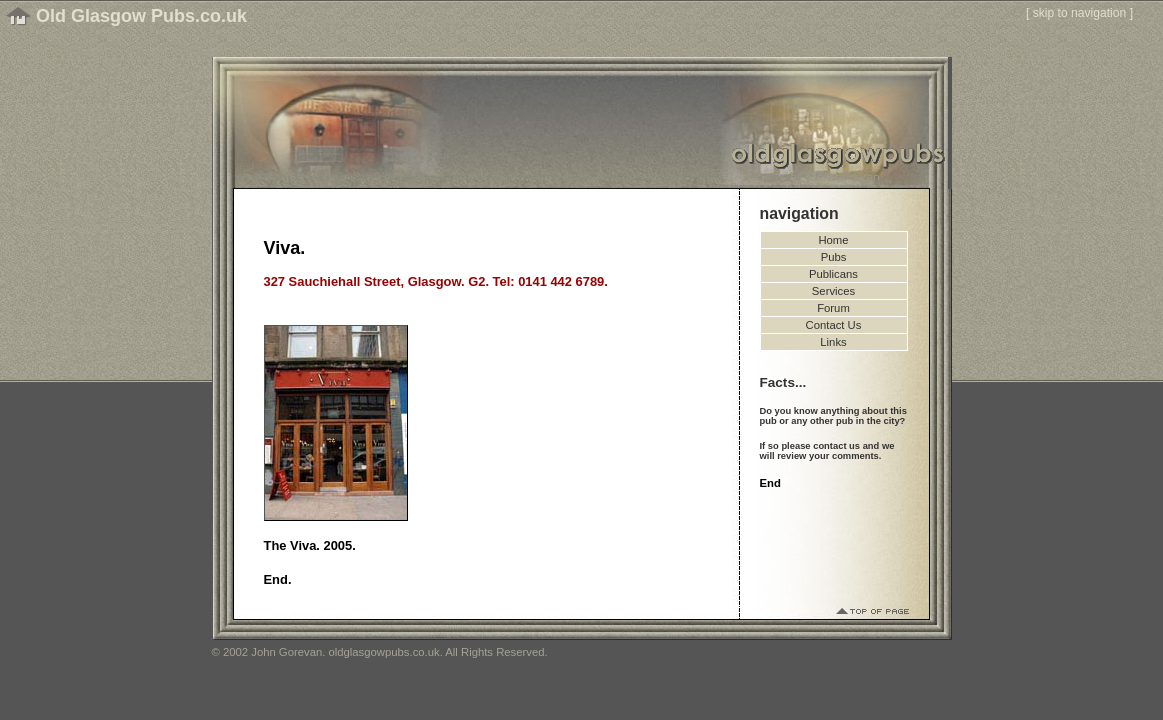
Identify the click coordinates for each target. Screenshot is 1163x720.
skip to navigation (1080, 13)
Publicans (833, 274)
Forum (833, 308)
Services (833, 291)
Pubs (834, 257)
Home (833, 240)
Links (833, 342)
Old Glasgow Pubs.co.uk (141, 16)
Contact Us (834, 325)
